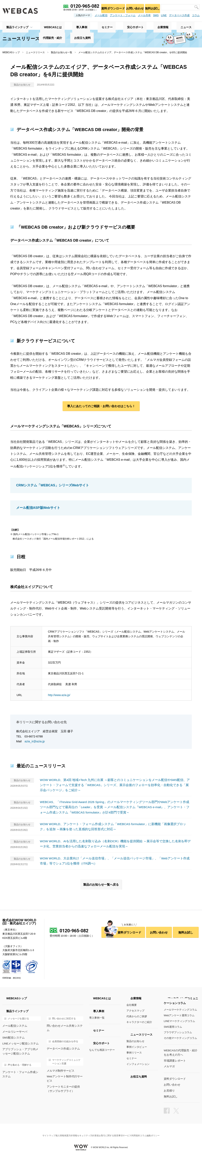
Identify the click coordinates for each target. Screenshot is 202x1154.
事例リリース (134, 1052)
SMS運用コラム (173, 1026)
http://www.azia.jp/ (59, 695)
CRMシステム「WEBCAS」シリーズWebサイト (50, 486)
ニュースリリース (35, 52)
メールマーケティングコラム (180, 1009)
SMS (156, 15)
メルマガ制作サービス (59, 1065)
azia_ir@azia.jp (35, 742)
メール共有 (144, 15)
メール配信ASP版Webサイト (37, 508)
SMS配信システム (12, 1037)
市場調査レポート (174, 1060)
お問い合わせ (131, 7)
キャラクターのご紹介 (139, 1022)
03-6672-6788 (33, 737)
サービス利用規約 (136, 1131)
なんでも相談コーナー (102, 1049)
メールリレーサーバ (13, 1031)
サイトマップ (40, 1131)
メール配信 (101, 15)
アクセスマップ (135, 1010)
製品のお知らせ (135, 1041)
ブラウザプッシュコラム (178, 1032)
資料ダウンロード (107, 7)
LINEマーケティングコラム (179, 1021)
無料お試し (151, 7)
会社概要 (131, 1005)
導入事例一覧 (97, 1017)
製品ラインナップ (13, 25)
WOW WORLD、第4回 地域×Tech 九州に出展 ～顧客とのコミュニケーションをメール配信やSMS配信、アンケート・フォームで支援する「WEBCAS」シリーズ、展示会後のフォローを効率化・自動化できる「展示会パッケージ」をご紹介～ (115, 785)
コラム (196, 15)
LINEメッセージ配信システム (19, 1042)
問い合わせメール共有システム (65, 1025)
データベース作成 (179, 15)
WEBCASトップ (11, 52)
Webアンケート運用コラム (179, 1015)
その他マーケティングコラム (180, 1038)
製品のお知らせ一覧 (61, 52)
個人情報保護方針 (59, 1131)
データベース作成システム (62, 1043)
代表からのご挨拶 (136, 1016)
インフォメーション (138, 1064)
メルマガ (169, 1065)
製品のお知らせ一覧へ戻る (101, 884)
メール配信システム (13, 1025)
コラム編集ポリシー (158, 1131)
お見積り (169, 1089)
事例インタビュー (136, 1047)
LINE (164, 15)
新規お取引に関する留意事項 (110, 1131)
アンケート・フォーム (123, 15)
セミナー (131, 1058)
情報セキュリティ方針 (82, 1131)
